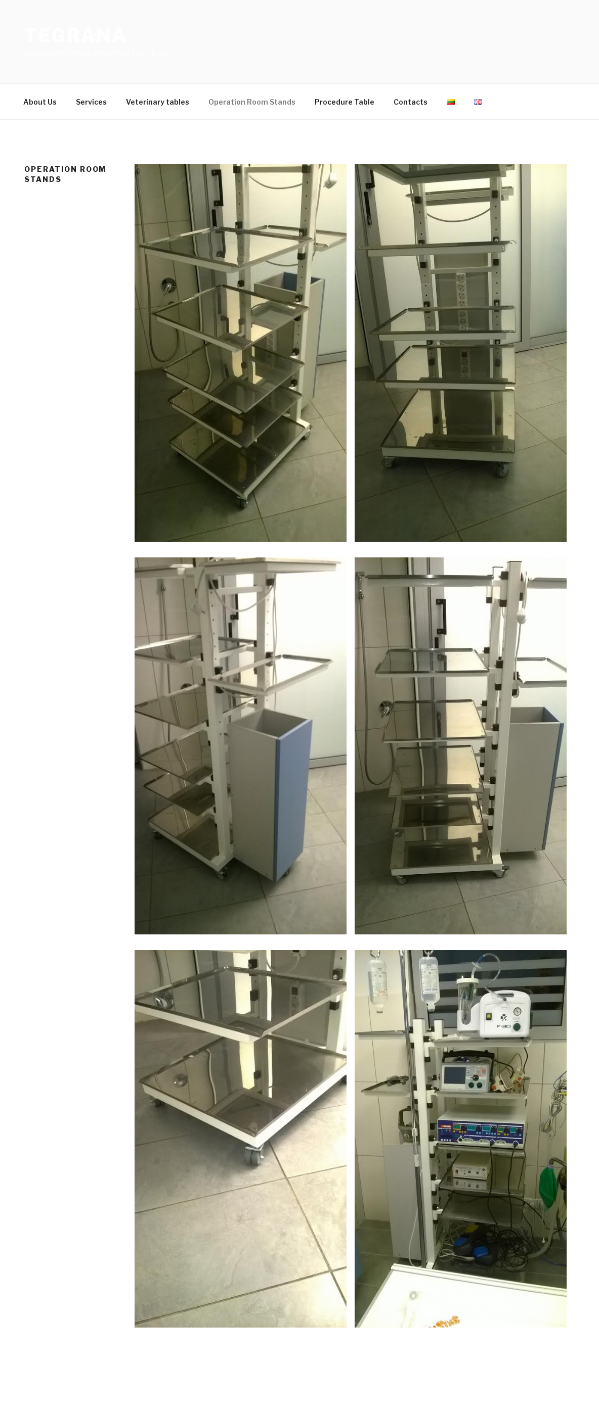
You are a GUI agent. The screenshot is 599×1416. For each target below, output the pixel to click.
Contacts (410, 102)
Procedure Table (344, 102)
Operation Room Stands (251, 102)
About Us (40, 102)
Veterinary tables (157, 102)
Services (91, 102)
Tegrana (75, 35)
